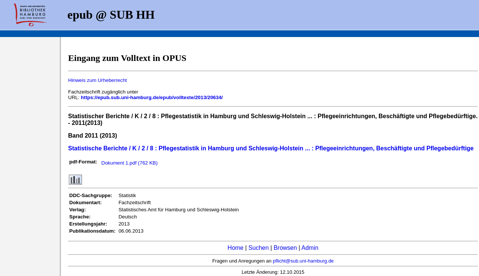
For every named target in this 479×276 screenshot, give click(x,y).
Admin (310, 248)
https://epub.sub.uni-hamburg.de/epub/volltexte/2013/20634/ (152, 97)
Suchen (258, 248)
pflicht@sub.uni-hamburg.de (303, 261)
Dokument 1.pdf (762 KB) (129, 163)
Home (236, 248)
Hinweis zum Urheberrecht (97, 80)
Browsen (285, 248)
